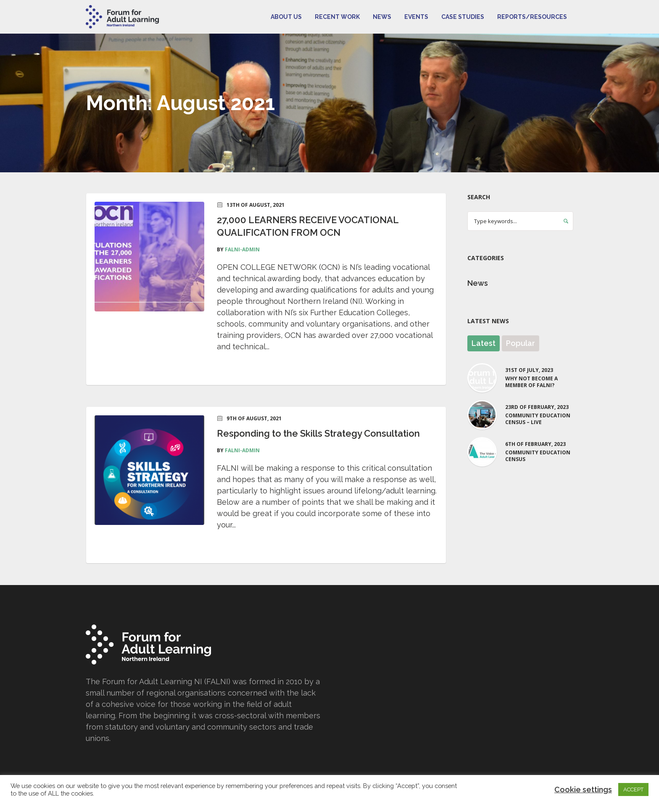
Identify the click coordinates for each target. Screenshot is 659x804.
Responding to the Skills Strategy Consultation (318, 433)
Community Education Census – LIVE (537, 419)
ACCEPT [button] (633, 789)
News (477, 283)
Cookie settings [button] (583, 789)
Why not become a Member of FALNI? (531, 382)
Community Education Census (537, 456)
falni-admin (242, 249)
